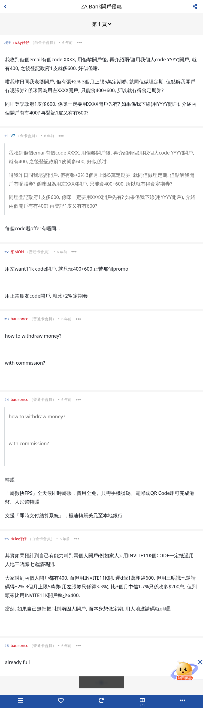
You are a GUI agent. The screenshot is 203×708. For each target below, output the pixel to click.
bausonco (20, 318)
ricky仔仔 (21, 42)
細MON (17, 251)
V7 (13, 135)
